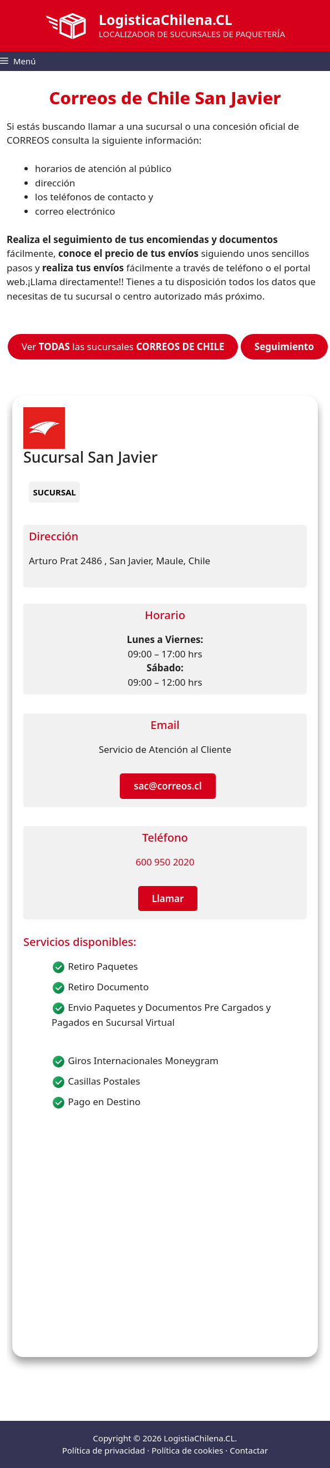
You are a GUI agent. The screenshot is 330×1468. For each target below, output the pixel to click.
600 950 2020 (164, 862)
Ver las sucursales (123, 346)
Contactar (249, 1450)
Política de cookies (187, 1450)
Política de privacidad (103, 1450)
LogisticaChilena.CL (165, 19)
